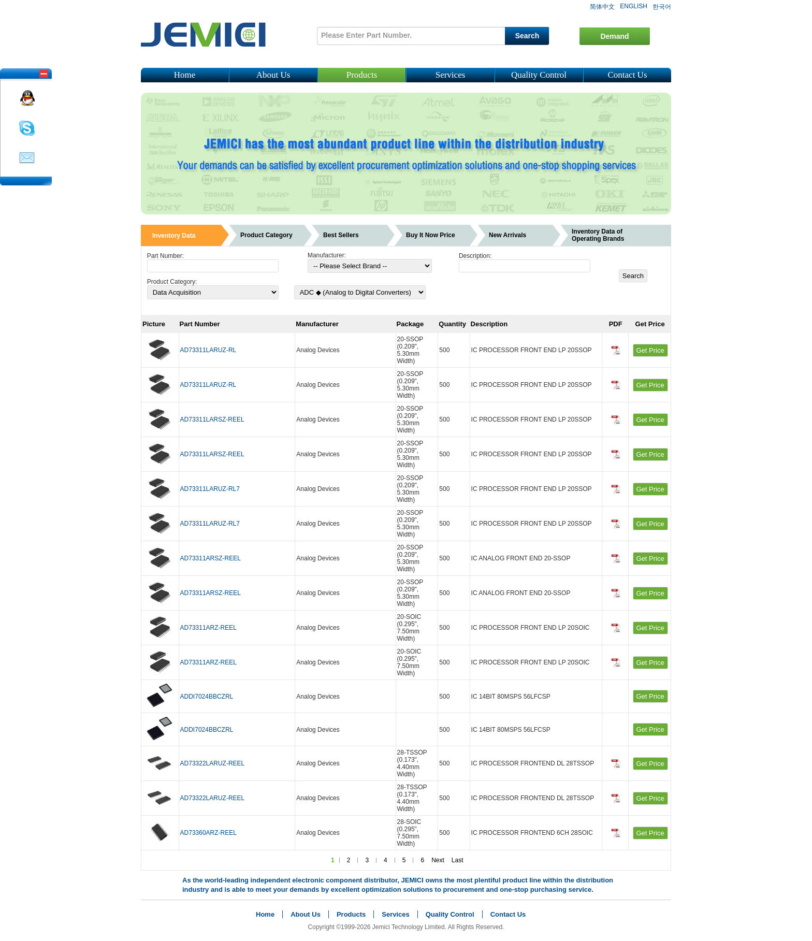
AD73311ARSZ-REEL (210, 558)
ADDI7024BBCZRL (207, 696)
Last (457, 860)
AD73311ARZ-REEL (208, 627)
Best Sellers (341, 235)
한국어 (662, 6)
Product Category (266, 235)
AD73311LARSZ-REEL (212, 419)
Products (362, 75)
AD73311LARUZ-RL (208, 350)
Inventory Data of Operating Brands (598, 235)
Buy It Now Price (430, 235)
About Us (273, 75)
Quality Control (539, 75)
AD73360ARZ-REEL (208, 832)
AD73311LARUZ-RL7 (210, 489)
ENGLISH (633, 6)
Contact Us (627, 75)
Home (185, 75)
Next (437, 860)
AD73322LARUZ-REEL (212, 763)
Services (451, 75)
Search (527, 36)
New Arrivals (507, 235)
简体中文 (602, 6)
